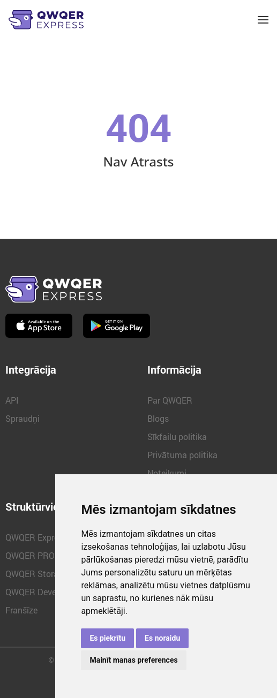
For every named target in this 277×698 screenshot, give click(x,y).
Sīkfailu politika (177, 436)
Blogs (158, 418)
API (12, 400)
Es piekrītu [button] (107, 638)
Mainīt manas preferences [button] (133, 660)
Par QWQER (169, 400)
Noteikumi (166, 473)
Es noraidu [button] (162, 638)
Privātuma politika (182, 454)
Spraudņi (22, 418)
